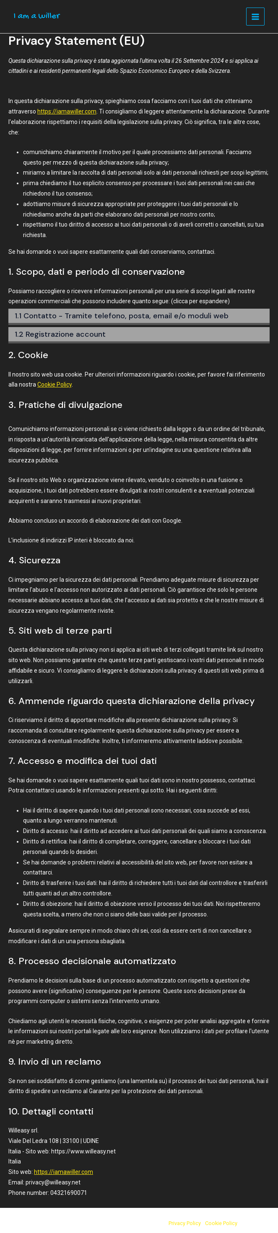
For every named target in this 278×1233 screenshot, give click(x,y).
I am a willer (36, 16)
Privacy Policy (185, 1223)
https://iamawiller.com (66, 111)
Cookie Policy (54, 384)
